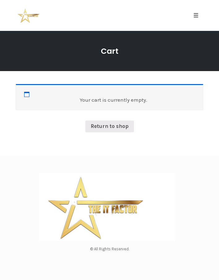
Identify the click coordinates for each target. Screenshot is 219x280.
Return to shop (110, 126)
